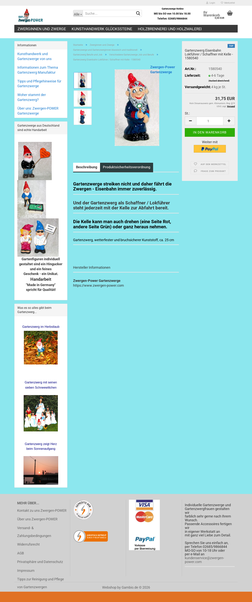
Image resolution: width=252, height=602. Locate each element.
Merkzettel (228, 3)
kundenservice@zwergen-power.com (204, 560)
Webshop (109, 587)
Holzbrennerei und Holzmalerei (170, 29)
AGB (20, 553)
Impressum (26, 571)
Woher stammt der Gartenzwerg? (31, 97)
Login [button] (210, 3)
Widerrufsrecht (28, 544)
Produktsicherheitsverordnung (126, 167)
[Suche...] (78, 13)
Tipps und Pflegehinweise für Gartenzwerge (39, 83)
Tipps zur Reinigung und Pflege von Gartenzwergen (40, 583)
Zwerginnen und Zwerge (42, 29)
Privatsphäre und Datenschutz (40, 562)
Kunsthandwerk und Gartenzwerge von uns (34, 56)
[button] (190, 121)
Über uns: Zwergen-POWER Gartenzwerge (37, 110)
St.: (187, 113)
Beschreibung (86, 167)
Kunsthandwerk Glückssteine (102, 29)
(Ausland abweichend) (218, 81)
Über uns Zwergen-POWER (37, 519)
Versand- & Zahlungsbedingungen (34, 532)
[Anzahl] (209, 121)
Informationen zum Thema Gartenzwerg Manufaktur (37, 69)
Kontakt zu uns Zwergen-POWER (41, 510)
